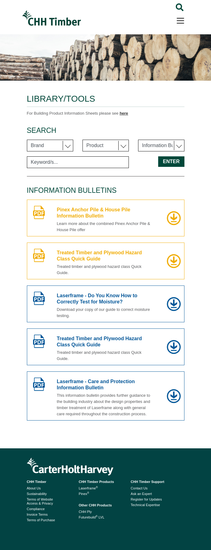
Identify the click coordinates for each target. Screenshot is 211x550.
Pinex (84, 494)
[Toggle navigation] (180, 20)
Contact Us (139, 488)
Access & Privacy (40, 503)
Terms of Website (40, 499)
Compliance (36, 509)
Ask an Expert (141, 494)
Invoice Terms (37, 514)
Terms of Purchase (41, 520)
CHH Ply (85, 512)
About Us (34, 488)
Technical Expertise (145, 505)
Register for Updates (146, 499)
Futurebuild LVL (91, 517)
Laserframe (88, 488)
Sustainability (37, 494)
